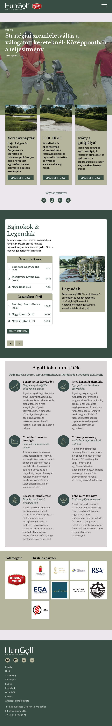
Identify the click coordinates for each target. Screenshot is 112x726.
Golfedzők (10, 692)
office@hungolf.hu (18, 711)
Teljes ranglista (18, 331)
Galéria (8, 696)
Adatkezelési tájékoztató (17, 700)
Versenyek (10, 679)
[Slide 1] (48, 99)
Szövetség (10, 675)
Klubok (8, 684)
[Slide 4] (63, 99)
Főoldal (8, 667)
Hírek (7, 671)
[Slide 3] (58, 99)
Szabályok (10, 688)
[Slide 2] (53, 99)
